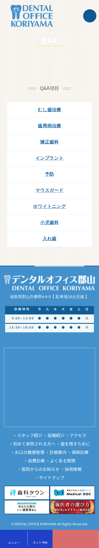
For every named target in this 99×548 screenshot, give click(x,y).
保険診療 (80, 452)
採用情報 (73, 469)
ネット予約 (40, 542)
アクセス (78, 435)
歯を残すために (75, 443)
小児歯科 (49, 222)
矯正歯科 (49, 142)
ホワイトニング (49, 206)
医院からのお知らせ (41, 469)
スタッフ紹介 (29, 435)
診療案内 (58, 452)
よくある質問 (62, 460)
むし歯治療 (49, 109)
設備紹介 (56, 435)
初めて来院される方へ (34, 443)
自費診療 (36, 460)
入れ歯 (50, 238)
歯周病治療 (49, 125)
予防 (49, 174)
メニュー (14, 542)
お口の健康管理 (29, 452)
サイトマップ (51, 477)
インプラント (49, 158)
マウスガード (49, 190)
